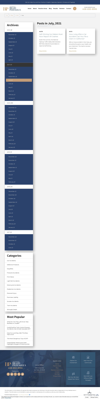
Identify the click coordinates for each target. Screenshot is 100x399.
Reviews (62, 8)
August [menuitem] (11, 45)
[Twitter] (15, 374)
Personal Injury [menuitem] (11, 293)
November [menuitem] (12, 34)
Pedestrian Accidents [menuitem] (13, 289)
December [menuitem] (12, 107)
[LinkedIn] (11, 374)
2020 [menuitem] (10, 103)
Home (29, 8)
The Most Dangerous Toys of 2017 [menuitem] (17, 338)
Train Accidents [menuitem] (12, 305)
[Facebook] (8, 374)
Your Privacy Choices (24, 394)
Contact (68, 8)
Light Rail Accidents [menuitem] (13, 281)
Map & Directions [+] (39, 372)
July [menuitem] (10, 49)
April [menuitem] (11, 60)
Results (55, 8)
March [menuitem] (11, 91)
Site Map (57, 374)
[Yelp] (18, 374)
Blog (50, 8)
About (35, 8)
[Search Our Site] (74, 8)
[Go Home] (7, 15)
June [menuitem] (11, 52)
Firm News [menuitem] (10, 277)
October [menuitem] (12, 38)
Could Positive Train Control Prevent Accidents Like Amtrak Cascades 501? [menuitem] (18, 328)
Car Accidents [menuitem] (11, 260)
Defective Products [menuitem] (13, 264)
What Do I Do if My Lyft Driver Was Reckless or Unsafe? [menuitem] (17, 322)
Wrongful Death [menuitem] (12, 309)
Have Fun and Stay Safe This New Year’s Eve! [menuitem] (17, 333)
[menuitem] (29, 9)
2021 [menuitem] (9, 64)
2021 (17, 15)
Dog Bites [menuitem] (10, 268)
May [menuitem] (10, 56)
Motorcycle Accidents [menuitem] (14, 285)
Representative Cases (57, 370)
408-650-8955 (89, 9)
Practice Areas (42, 8)
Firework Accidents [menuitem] (13, 273)
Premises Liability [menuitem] (12, 297)
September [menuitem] (13, 42)
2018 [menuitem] (9, 186)
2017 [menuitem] (9, 232)
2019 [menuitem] (9, 152)
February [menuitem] (12, 94)
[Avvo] (22, 374)
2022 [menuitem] (9, 30)
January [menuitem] (11, 98)
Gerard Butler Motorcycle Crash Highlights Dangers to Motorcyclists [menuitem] (18, 343)
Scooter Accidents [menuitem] (12, 301)
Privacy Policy (57, 376)
